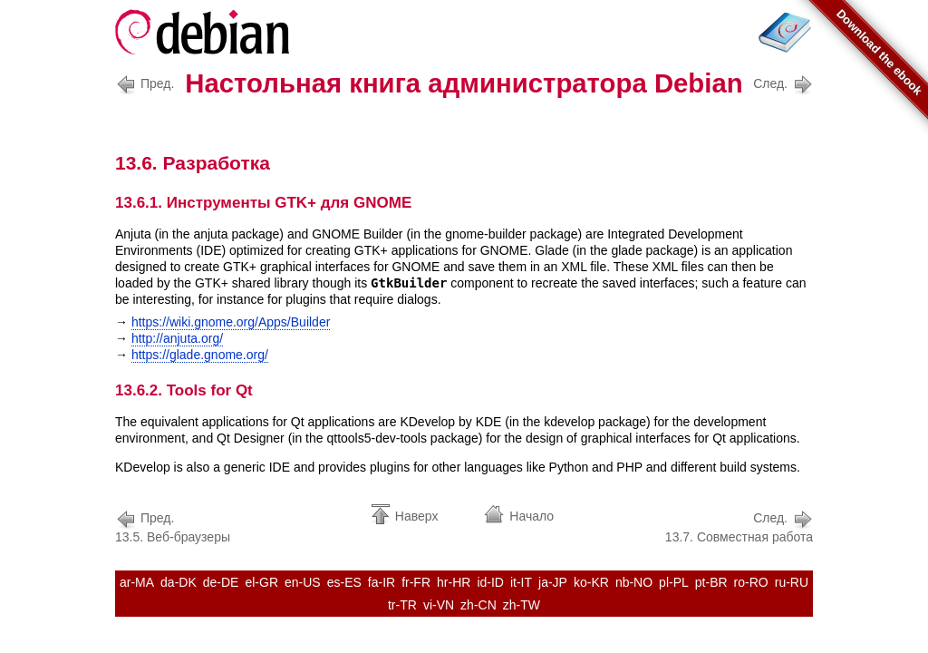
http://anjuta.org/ (177, 338)
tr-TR (402, 605)
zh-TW (521, 605)
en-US (303, 582)
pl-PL (674, 582)
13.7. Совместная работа (739, 525)
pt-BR (711, 582)
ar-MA (137, 582)
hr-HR (453, 582)
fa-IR (381, 582)
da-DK (178, 582)
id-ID (490, 582)
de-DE (221, 582)
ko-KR (591, 582)
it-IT (521, 582)
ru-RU (791, 582)
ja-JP (552, 582)
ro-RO (751, 582)
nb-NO (633, 582)
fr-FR (415, 582)
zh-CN (478, 605)
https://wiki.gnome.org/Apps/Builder (230, 322)
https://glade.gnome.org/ (199, 354)
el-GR (261, 582)
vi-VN (438, 605)
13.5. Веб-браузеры (172, 525)
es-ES (344, 582)
